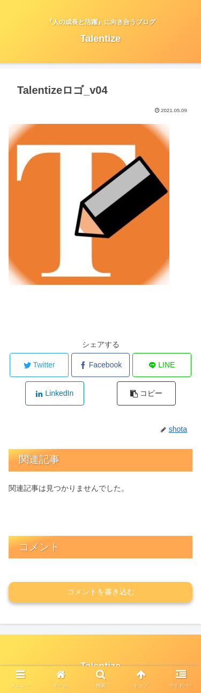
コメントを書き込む (101, 591)
